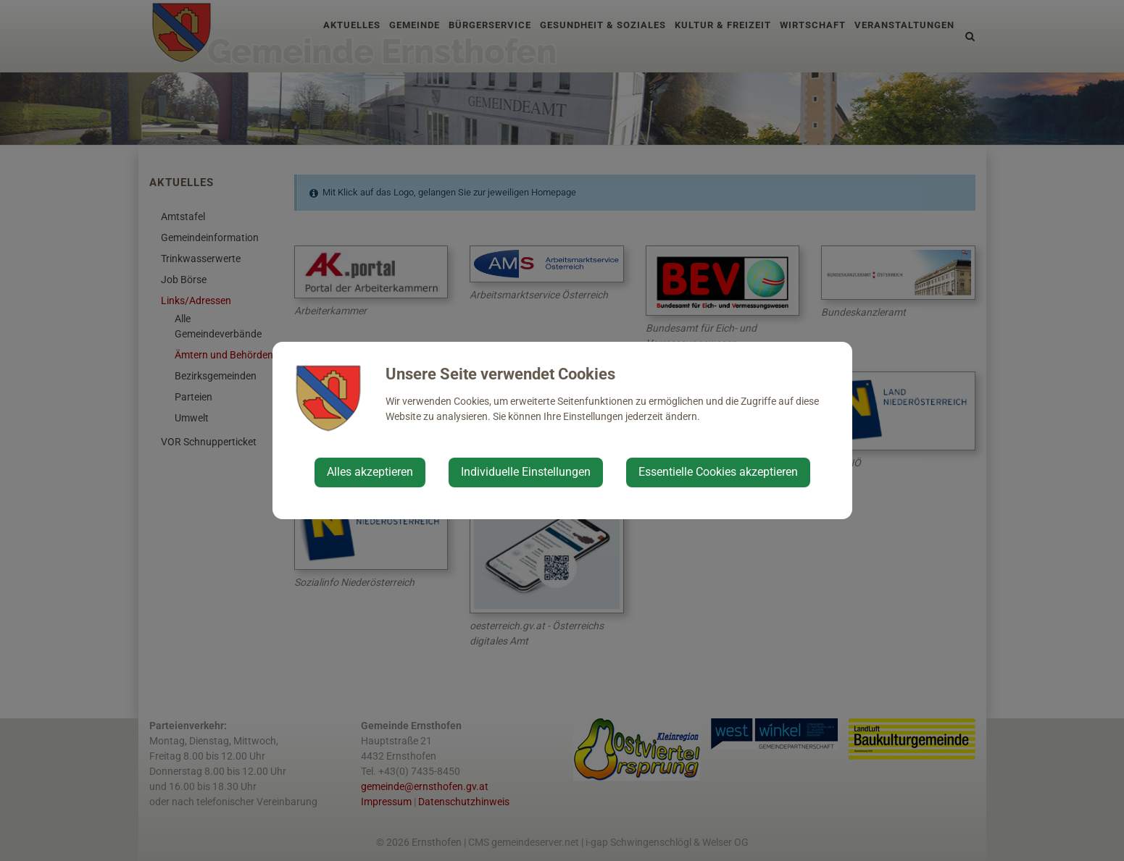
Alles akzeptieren (370, 472)
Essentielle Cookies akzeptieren (718, 472)
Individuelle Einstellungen (526, 472)
